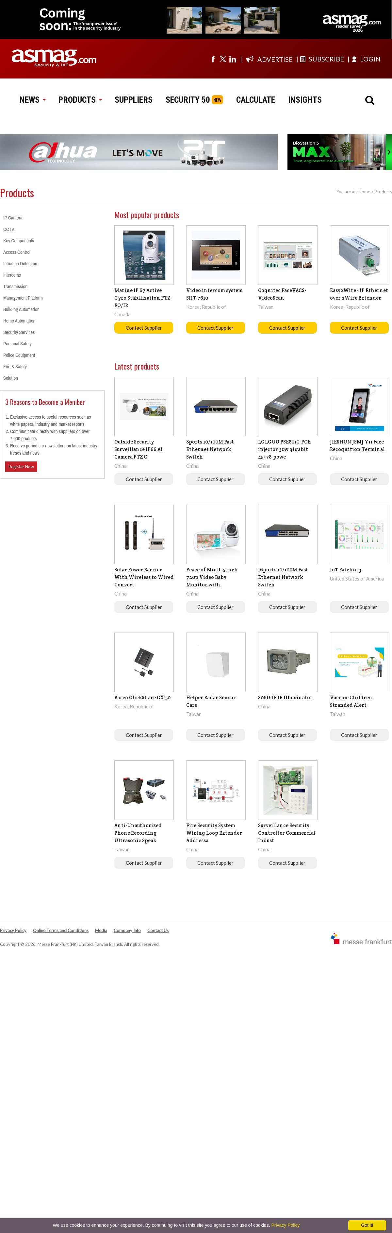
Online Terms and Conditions (61, 930)
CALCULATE (255, 100)
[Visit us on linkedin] (232, 59)
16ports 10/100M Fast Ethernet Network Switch (283, 577)
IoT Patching (346, 569)
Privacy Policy (13, 930)
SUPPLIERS (134, 100)
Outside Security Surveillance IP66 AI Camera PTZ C (138, 449)
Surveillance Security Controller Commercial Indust (287, 832)
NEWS (32, 100)
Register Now (21, 466)
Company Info (127, 930)
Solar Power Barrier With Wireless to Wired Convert (144, 577)
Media (101, 930)
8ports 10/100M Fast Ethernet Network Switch (210, 449)
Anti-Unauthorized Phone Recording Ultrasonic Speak (138, 832)
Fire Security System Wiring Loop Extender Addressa (214, 832)
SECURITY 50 (188, 100)
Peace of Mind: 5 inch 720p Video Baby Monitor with (212, 577)
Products (383, 191)
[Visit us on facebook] (213, 59)
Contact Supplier (144, 328)
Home (364, 191)
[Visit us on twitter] (223, 59)
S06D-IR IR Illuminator (285, 697)
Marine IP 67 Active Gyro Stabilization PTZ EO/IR (142, 297)
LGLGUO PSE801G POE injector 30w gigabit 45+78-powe (284, 449)
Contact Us (158, 930)
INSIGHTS (305, 100)
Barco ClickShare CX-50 (142, 697)
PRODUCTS (80, 100)
